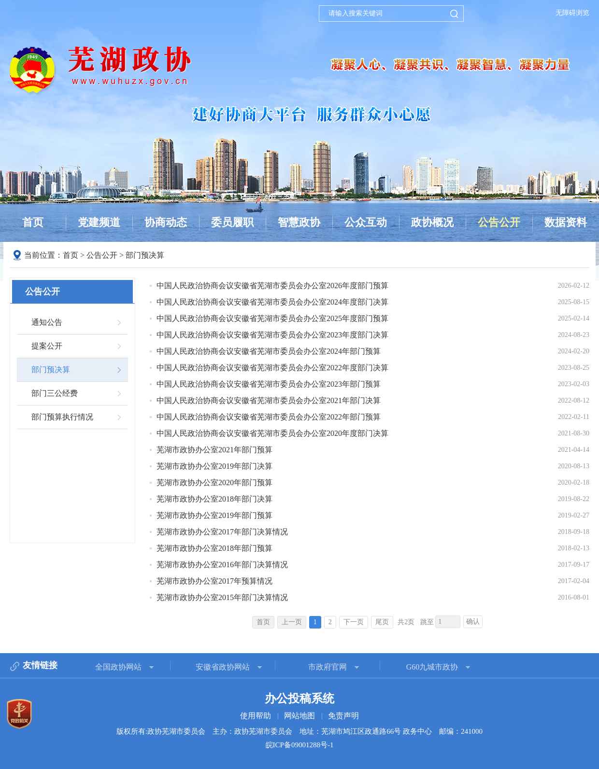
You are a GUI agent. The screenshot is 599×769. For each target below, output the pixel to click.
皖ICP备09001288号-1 (300, 745)
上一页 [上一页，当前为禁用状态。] (292, 622)
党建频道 (99, 222)
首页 (32, 222)
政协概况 (432, 222)
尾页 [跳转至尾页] (382, 622)
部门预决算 (145, 255)
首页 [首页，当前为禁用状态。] (263, 622)
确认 (473, 621)
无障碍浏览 (572, 12)
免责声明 (343, 716)
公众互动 (365, 222)
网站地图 (299, 716)
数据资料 (565, 222)
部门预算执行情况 (62, 417)
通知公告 (46, 322)
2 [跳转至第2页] (330, 622)
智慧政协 (299, 222)
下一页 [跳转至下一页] (353, 622)
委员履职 (232, 222)
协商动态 (165, 222)
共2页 (406, 622)
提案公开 (46, 346)
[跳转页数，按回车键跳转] (447, 621)
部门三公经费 (54, 393)
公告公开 (499, 222)
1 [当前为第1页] (315, 622)
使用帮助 (255, 716)
